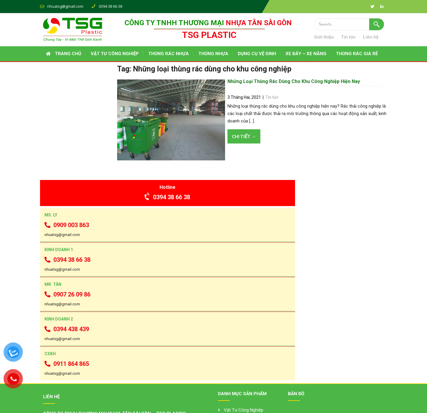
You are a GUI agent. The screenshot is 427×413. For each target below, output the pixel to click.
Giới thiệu (330, 37)
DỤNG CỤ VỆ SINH (257, 54)
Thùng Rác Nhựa (240, 345)
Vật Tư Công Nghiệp (243, 323)
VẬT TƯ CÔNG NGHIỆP (115, 54)
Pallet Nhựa (235, 367)
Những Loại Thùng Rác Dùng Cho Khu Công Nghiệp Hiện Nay (298, 88)
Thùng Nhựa (236, 334)
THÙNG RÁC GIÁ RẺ (357, 54)
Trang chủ (68, 54)
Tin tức (354, 37)
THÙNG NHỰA (213, 54)
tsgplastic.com (72, 368)
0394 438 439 (67, 233)
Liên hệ (376, 37)
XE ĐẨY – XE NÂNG (306, 54)
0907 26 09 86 (68, 196)
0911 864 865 (67, 270)
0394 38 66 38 (76, 89)
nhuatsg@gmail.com (65, 6)
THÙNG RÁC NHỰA (168, 54)
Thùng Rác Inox (239, 356)
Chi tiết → (249, 144)
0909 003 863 (67, 123)
